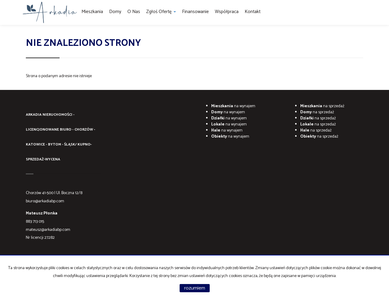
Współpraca (227, 11)
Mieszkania (92, 11)
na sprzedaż (322, 106)
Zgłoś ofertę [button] (161, 11)
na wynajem (233, 106)
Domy (115, 11)
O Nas (133, 11)
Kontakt (252, 11)
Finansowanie (195, 11)
